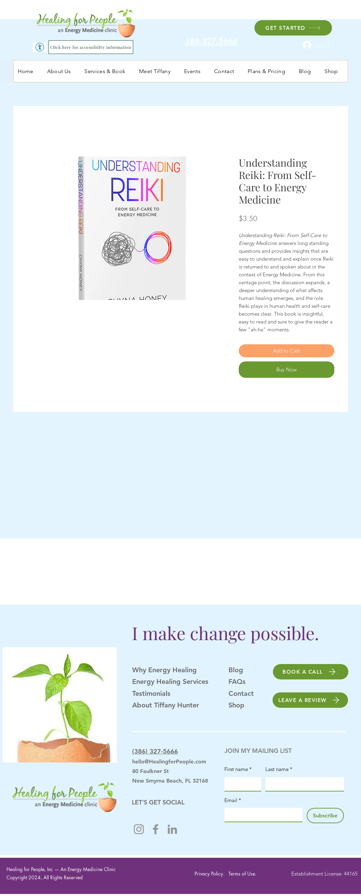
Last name (278, 769)
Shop (236, 705)
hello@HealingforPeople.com (169, 761)
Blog (235, 670)
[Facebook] (155, 829)
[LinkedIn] (172, 829)
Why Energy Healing (164, 670)
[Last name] (302, 784)
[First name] (241, 784)
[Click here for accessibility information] (90, 47)
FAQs (237, 681)
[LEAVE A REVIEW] (310, 700)
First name (238, 769)
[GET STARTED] (293, 28)
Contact (241, 693)
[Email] (261, 815)
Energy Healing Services (170, 681)
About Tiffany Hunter (165, 705)
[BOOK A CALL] (310, 671)
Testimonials (151, 693)
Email (232, 800)
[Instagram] (138, 829)
